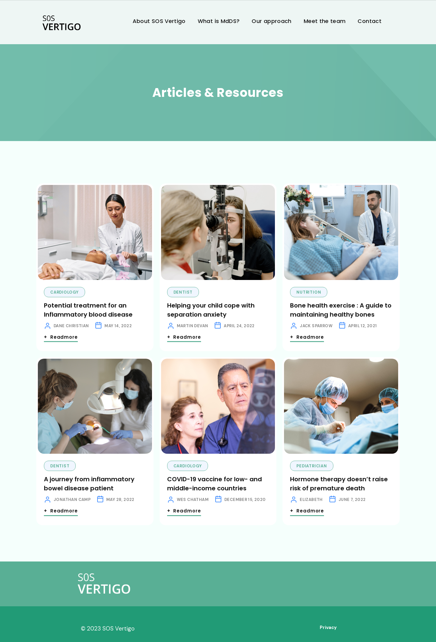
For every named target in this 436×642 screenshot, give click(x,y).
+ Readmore (61, 337)
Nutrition (308, 292)
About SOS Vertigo (159, 21)
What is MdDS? (219, 21)
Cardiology (64, 292)
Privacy (328, 627)
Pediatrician (311, 466)
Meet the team (325, 21)
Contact (370, 21)
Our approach (271, 21)
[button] (394, 16)
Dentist (183, 292)
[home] (61, 24)
